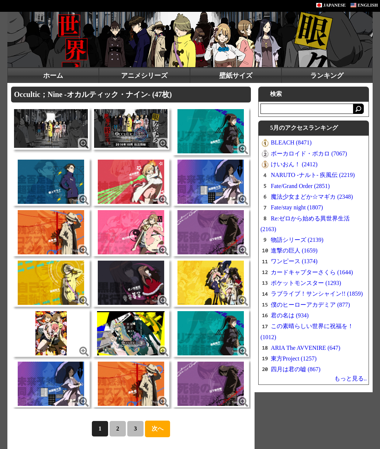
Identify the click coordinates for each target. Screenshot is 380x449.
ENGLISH (364, 5)
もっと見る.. (350, 378)
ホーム (53, 75)
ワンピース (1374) (294, 261)
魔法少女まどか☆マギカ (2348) (312, 197)
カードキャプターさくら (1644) (312, 272)
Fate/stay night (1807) (297, 207)
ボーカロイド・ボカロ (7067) (309, 153)
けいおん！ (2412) (294, 164)
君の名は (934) (290, 315)
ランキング (326, 75)
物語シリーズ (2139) (297, 240)
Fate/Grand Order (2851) (300, 186)
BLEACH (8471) (291, 142)
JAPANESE (331, 5)
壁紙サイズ (235, 75)
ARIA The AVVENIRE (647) (305, 348)
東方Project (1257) (294, 358)
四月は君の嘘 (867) (296, 369)
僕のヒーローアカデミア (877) (310, 305)
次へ (157, 428)
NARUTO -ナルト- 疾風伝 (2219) (313, 175)
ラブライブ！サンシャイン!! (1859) (317, 293)
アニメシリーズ (144, 75)
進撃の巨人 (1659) (294, 250)
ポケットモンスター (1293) (306, 283)
